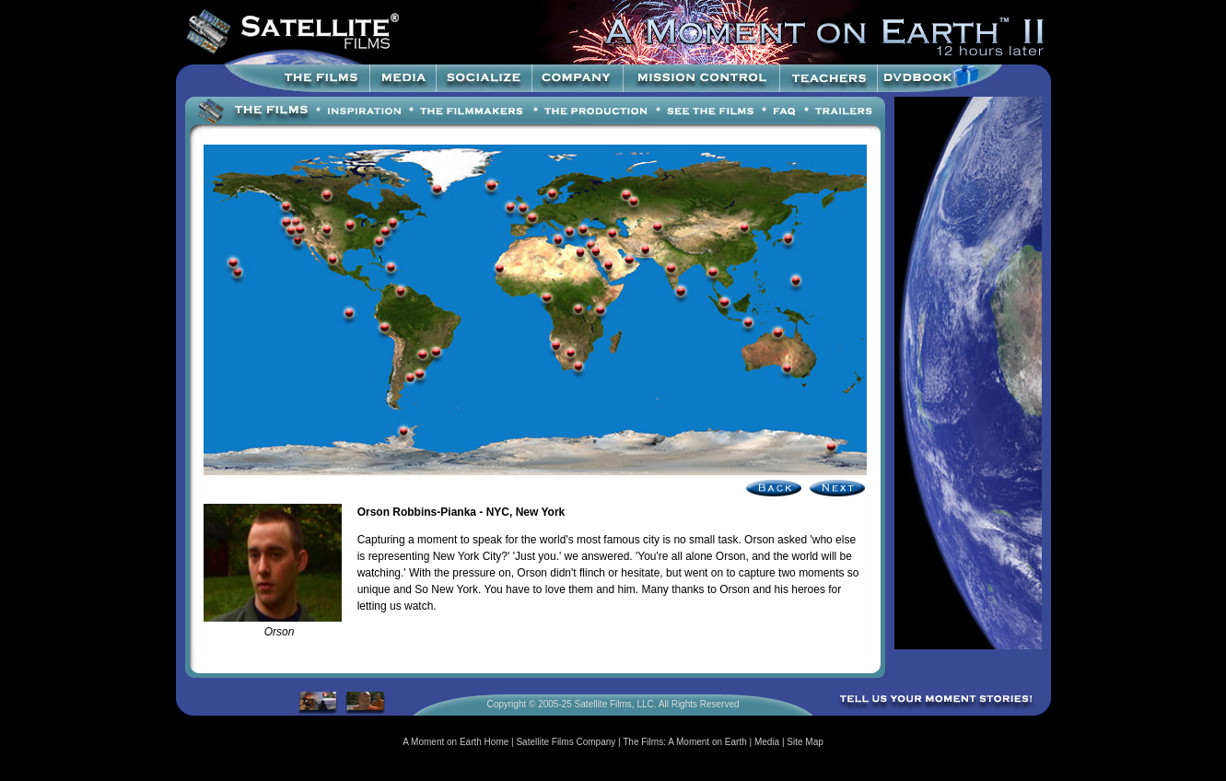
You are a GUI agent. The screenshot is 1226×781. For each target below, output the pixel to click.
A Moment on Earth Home (455, 742)
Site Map (805, 742)
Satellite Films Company (565, 742)
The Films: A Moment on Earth (685, 742)
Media (766, 742)
